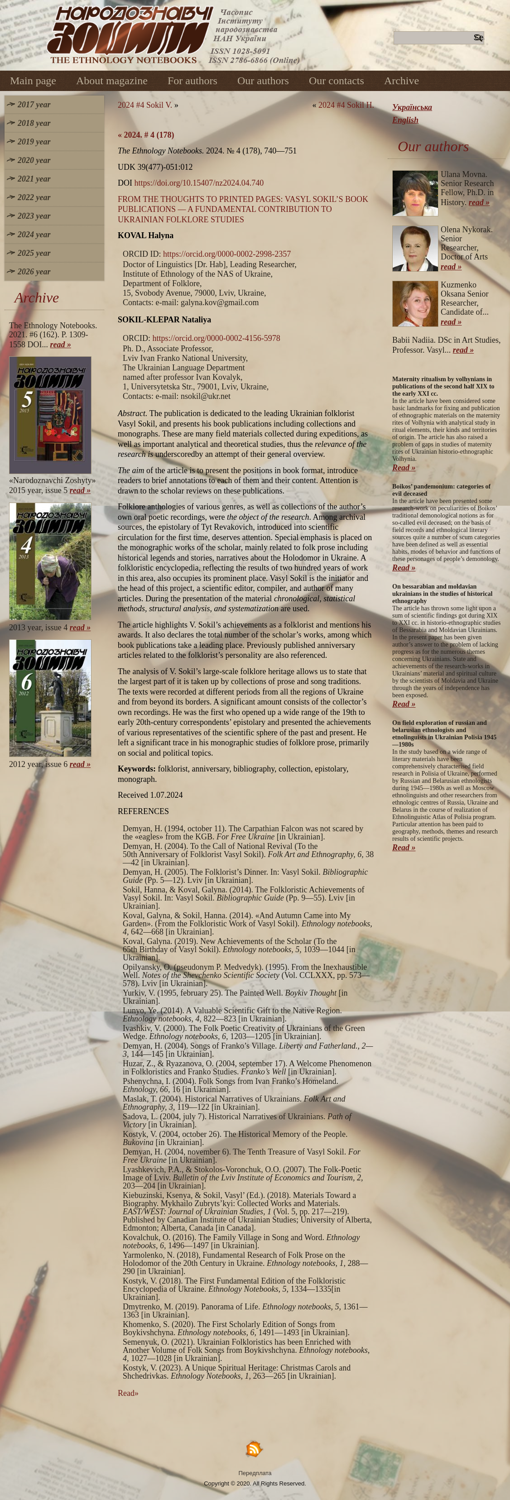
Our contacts (336, 80)
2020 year (34, 160)
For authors (192, 80)
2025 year (34, 253)
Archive (401, 80)
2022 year (34, 197)
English (405, 120)
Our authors (263, 80)
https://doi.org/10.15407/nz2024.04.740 (199, 182)
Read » (404, 467)
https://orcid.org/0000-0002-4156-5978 (216, 338)
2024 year (34, 234)
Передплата (255, 1473)
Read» (128, 1393)
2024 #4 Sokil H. (346, 105)
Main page (33, 80)
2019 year (34, 141)
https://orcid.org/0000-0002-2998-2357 (227, 254)
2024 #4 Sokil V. (145, 105)
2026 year (34, 271)
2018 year (34, 123)
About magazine (112, 80)
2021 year (34, 178)
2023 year (34, 215)
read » (61, 344)
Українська (412, 107)
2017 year (34, 104)
